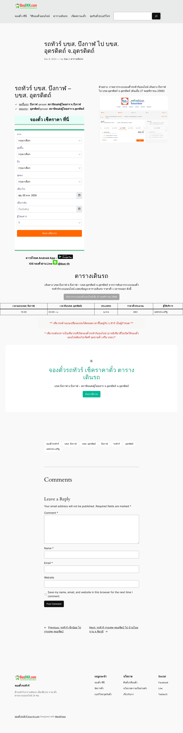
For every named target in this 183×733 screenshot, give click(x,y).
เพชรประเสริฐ (53, 449)
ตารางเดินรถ (77, 59)
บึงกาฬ (104, 443)
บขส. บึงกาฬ (70, 443)
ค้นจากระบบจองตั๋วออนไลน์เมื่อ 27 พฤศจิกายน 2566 (91, 296)
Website (49, 577)
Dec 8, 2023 (50, 59)
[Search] (156, 16)
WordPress (60, 716)
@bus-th (61, 263)
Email (48, 563)
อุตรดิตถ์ (129, 443)
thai (66, 59)
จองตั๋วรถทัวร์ (52, 443)
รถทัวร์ (116, 443)
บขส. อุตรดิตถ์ (89, 443)
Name (49, 548)
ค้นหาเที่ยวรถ (91, 394)
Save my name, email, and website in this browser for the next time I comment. (90, 594)
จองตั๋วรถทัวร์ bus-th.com (27, 716)
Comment (51, 512)
